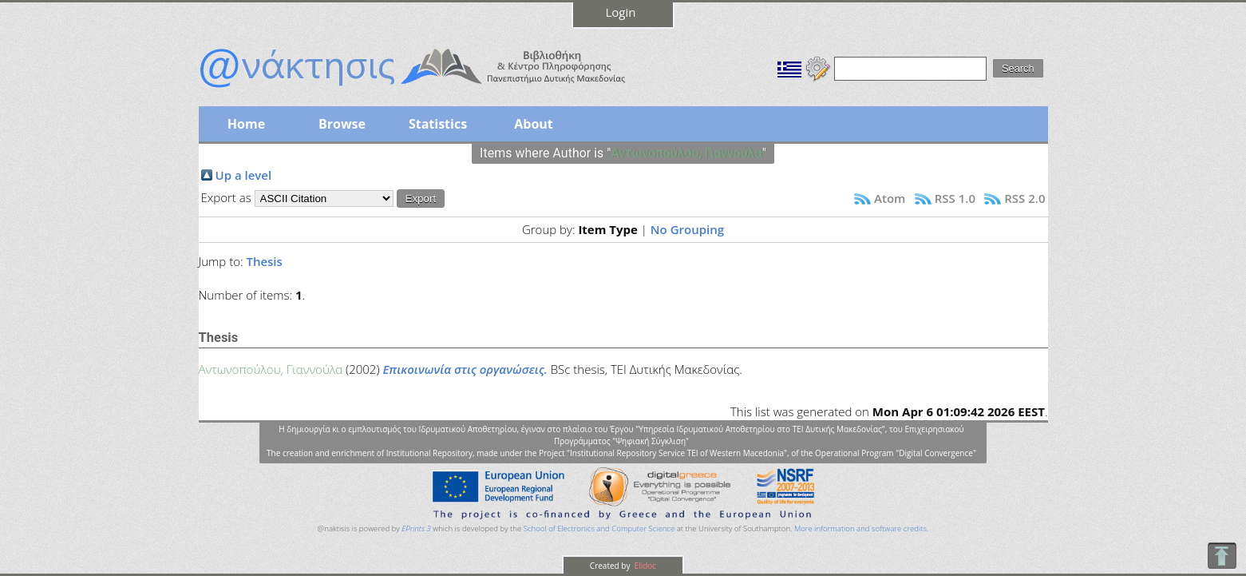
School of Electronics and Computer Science (599, 528)
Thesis (264, 261)
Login (621, 12)
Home (246, 124)
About (533, 124)
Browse (342, 124)
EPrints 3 (416, 528)
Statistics (438, 124)
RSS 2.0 (1024, 198)
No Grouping (687, 229)
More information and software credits (860, 528)
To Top (1221, 555)
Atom (889, 198)
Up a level (244, 175)
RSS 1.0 (955, 198)
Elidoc (644, 565)
